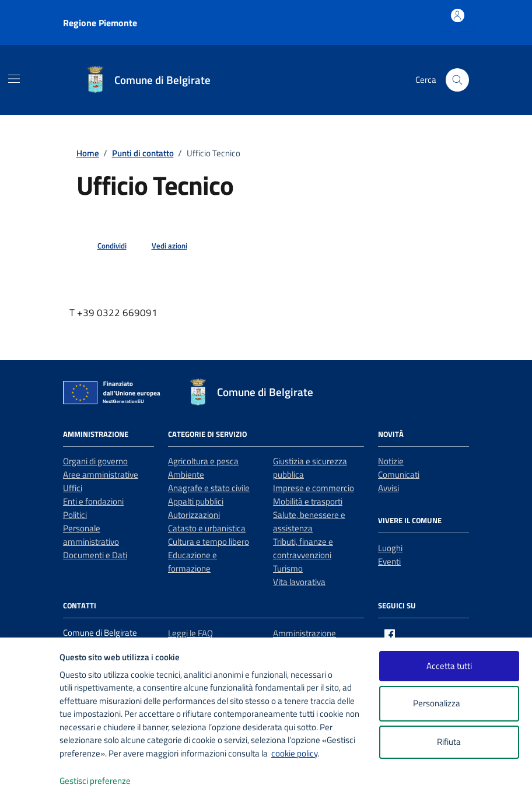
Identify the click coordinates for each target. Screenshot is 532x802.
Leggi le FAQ (190, 633)
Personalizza (449, 704)
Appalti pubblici (195, 501)
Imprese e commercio (313, 488)
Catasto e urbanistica (207, 528)
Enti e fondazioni (93, 501)
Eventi (389, 561)
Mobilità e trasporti (307, 501)
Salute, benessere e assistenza (309, 521)
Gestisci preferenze (107, 781)
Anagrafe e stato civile (209, 488)
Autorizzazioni (194, 514)
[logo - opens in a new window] (30, 781)
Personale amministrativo (91, 534)
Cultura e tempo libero (208, 541)
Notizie (391, 461)
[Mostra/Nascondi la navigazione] (14, 79)
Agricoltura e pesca (203, 461)
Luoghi (390, 548)
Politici (75, 514)
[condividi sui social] (102, 246)
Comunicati (398, 474)
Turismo (288, 568)
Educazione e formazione (192, 561)
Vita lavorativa (299, 582)
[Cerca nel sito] (457, 80)
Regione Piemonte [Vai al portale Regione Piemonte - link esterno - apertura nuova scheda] (100, 23)
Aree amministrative (100, 474)
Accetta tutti (449, 666)
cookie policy (294, 753)
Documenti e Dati (95, 555)
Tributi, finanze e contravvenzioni (303, 548)
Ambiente (186, 474)
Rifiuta (449, 741)
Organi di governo (95, 461)
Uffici (72, 488)
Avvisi (388, 488)
